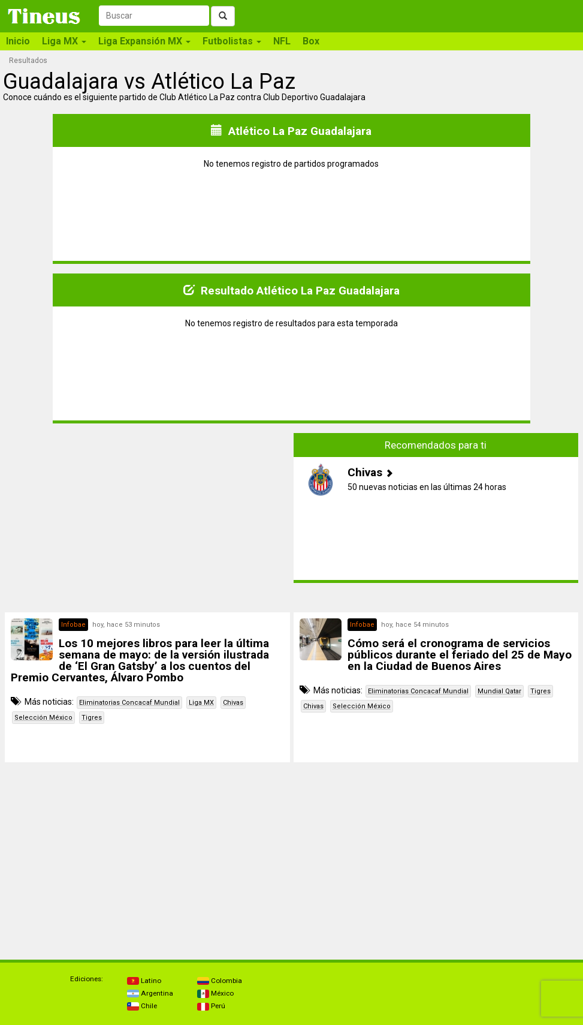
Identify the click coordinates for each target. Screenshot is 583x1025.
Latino (144, 980)
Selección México (43, 718)
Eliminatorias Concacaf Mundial (129, 703)
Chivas (233, 703)
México (215, 993)
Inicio (18, 41)
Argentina (150, 993)
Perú (211, 1006)
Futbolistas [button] (232, 41)
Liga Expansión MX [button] (144, 41)
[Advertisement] (147, 517)
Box (311, 41)
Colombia (219, 980)
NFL (282, 41)
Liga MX (201, 703)
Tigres (91, 718)
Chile (142, 1006)
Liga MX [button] (64, 41)
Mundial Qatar (499, 691)
